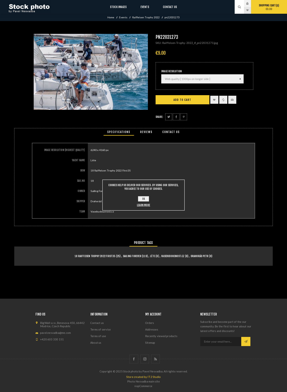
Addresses (151, 329)
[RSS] (155, 359)
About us (95, 342)
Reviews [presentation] (146, 132)
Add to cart (182, 100)
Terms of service (100, 329)
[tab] (119, 132)
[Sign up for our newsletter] (220, 341)
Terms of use (98, 336)
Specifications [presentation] (118, 132)
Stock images (122, 7)
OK (143, 198)
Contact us (166, 7)
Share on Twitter (168, 116)
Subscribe (245, 341)
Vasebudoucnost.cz (172, 256)
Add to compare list (223, 100)
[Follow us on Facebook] (134, 359)
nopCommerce (143, 386)
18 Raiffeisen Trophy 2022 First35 (95, 256)
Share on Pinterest (183, 116)
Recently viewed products (161, 336)
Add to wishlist (214, 100)
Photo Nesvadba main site (143, 381)
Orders (149, 322)
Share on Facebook (176, 116)
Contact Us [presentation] (171, 132)
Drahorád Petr (199, 256)
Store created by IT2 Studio (143, 376)
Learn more (143, 205)
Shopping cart (269, 7)
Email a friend (232, 100)
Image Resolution (171, 71)
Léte (152, 256)
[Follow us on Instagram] (144, 359)
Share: (159, 117)
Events (144, 7)
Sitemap (150, 342)
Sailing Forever (132, 256)
